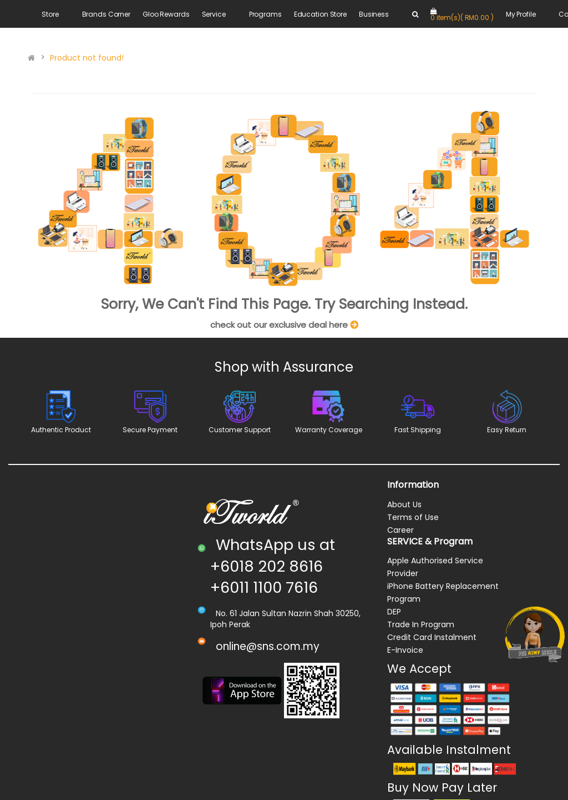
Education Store (320, 14)
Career (400, 530)
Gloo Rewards (166, 14)
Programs (265, 14)
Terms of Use (413, 517)
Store (50, 14)
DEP (394, 611)
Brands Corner (106, 14)
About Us (404, 504)
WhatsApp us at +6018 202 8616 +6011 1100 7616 (272, 566)
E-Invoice (405, 650)
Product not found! (87, 57)
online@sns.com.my (268, 646)
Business (374, 14)
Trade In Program (420, 624)
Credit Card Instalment (431, 637)
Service (214, 14)
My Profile (521, 14)
